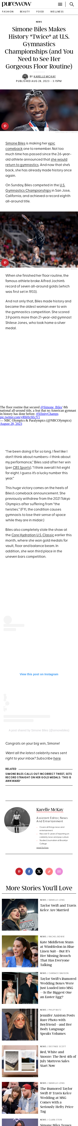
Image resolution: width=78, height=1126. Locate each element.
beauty (25, 12)
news (39, 22)
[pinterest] (5, 126)
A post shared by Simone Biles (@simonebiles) (39, 730)
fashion (8, 12)
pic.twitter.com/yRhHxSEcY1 (20, 417)
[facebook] (29, 871)
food (40, 12)
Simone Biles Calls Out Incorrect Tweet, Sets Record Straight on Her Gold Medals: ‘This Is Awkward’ (38, 777)
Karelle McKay (45, 77)
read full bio (42, 848)
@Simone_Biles (51, 407)
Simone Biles (15, 143)
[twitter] (39, 871)
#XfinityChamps (47, 414)
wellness (57, 12)
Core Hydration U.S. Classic (32, 535)
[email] (59, 871)
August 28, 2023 (11, 423)
